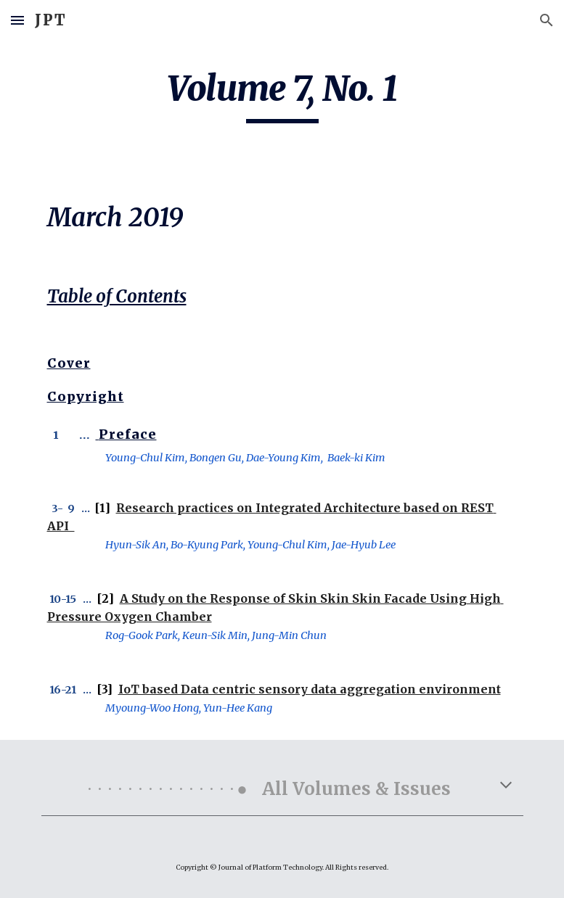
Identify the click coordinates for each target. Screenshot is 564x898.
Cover (69, 363)
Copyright (85, 397)
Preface (128, 434)
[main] (282, 95)
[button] (17, 20)
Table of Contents (117, 296)
